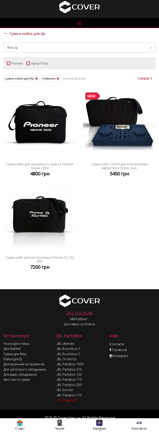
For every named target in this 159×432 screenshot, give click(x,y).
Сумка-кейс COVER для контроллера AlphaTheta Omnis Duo (119, 133)
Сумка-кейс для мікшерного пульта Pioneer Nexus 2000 (39, 133)
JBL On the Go (66, 349)
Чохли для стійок (16, 333)
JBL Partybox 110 (69, 385)
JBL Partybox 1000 (70, 354)
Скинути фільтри (74, 78)
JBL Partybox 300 (69, 375)
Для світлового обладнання (24, 359)
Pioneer (15, 63)
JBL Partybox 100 (69, 364)
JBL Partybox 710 (69, 369)
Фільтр (79, 47)
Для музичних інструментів (23, 354)
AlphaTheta (37, 63)
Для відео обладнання (20, 364)
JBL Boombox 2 (68, 344)
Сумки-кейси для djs (24, 33)
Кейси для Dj (12, 349)
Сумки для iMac (15, 344)
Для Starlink (12, 338)
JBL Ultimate (65, 333)
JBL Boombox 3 (68, 338)
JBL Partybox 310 (69, 359)
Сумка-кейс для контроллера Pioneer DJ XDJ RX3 (39, 226)
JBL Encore (64, 380)
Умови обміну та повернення (80, 416)
